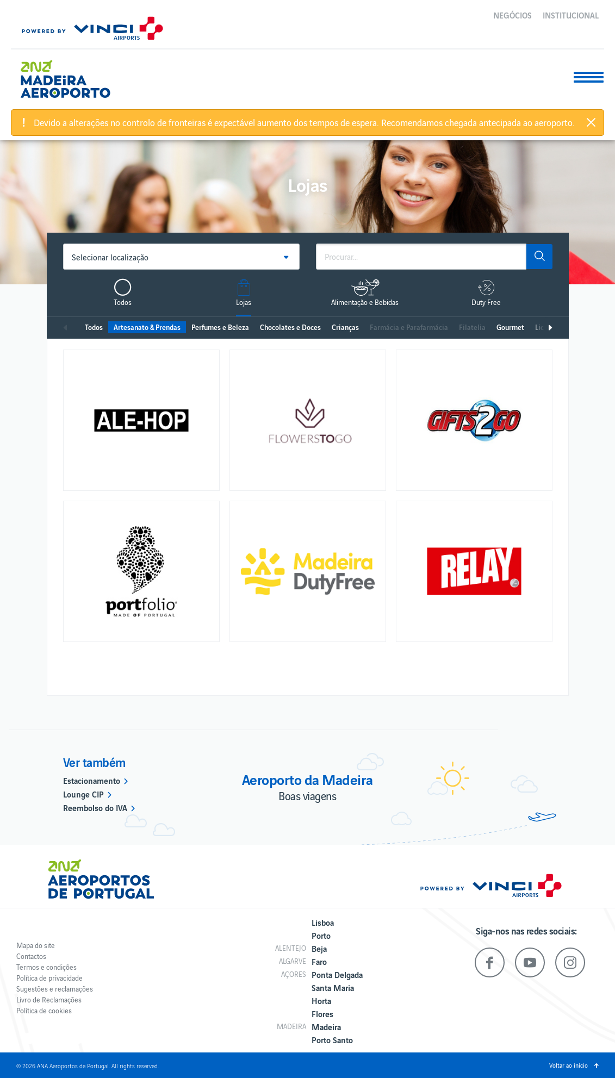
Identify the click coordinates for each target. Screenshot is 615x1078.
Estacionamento (91, 780)
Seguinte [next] (549, 328)
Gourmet (510, 327)
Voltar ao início (568, 1065)
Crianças (345, 327)
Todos (94, 327)
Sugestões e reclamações (54, 988)
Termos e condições (46, 967)
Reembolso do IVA (95, 807)
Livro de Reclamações (49, 999)
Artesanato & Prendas (147, 327)
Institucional (571, 15)
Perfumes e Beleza (220, 327)
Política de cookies (44, 1010)
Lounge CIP (83, 793)
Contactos (31, 956)
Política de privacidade (49, 978)
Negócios (512, 15)
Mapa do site (35, 945)
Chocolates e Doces (290, 327)
